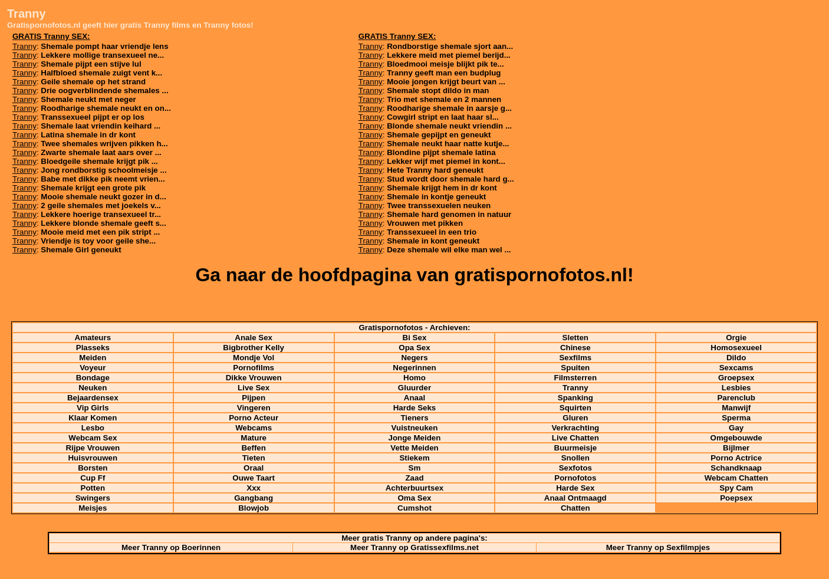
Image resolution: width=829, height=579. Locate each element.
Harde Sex (575, 487)
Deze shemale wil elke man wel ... (449, 249)
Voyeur (93, 367)
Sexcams (736, 367)
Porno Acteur (253, 417)
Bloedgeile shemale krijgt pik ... (99, 161)
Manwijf (736, 407)
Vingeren (254, 407)
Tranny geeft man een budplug (444, 72)
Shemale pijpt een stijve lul (91, 64)
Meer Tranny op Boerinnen (171, 547)
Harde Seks (414, 407)
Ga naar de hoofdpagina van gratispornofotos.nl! (414, 274)
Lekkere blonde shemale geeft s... (103, 223)
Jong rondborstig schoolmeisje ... (103, 170)
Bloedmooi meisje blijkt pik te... (445, 64)
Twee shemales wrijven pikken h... (104, 143)
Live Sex (253, 387)
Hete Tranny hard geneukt (435, 170)
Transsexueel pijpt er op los (92, 117)
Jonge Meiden (415, 437)
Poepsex (736, 498)
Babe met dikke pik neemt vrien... (103, 179)
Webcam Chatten (736, 477)
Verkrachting (575, 427)
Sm (415, 467)
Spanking (575, 397)
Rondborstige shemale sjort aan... (450, 46)
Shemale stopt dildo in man (438, 90)
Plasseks (93, 347)
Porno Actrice (736, 457)
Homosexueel (736, 347)
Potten (93, 487)
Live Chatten (575, 437)
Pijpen (253, 397)
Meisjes (92, 508)
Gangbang (253, 498)
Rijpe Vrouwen (92, 447)
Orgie (736, 337)
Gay (736, 427)
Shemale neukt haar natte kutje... (448, 143)
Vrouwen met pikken (425, 223)
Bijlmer (736, 447)
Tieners (414, 417)
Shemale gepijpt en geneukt (439, 134)
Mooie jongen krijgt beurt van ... (446, 81)
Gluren (575, 417)
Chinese (575, 347)
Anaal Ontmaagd (575, 498)
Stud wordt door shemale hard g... (450, 179)
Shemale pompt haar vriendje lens (104, 46)
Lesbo (92, 427)
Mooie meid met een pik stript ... (100, 232)
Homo (414, 377)
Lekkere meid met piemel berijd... (449, 55)
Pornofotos (575, 477)
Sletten (575, 337)
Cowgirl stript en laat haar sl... (443, 117)
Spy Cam (736, 487)
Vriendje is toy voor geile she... (98, 240)
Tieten (253, 457)
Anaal (414, 397)
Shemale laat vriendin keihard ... (100, 125)
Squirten (575, 407)
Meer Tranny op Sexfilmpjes (658, 547)
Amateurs (93, 337)
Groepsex (736, 377)
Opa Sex (414, 347)
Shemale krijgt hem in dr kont (442, 187)
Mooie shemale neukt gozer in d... (103, 196)
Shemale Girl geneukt (81, 249)
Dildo (736, 357)
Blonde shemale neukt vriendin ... (449, 125)
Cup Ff (92, 477)
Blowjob (253, 508)
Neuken (92, 387)
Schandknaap (736, 467)
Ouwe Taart (253, 477)
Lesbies (736, 387)
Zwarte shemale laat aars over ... (101, 152)
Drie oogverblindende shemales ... (104, 90)
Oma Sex (414, 498)
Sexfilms (575, 357)
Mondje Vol (253, 357)
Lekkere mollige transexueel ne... (102, 55)
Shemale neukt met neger (88, 99)
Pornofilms (253, 367)
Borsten (92, 467)
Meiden (92, 357)
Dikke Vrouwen (254, 377)
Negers (414, 357)
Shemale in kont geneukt (433, 240)
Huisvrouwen (92, 457)
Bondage (93, 377)
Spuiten (575, 367)
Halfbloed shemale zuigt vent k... (101, 72)
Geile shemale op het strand (93, 81)
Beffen (253, 447)
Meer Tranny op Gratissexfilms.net (414, 547)
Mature (254, 437)
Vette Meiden (414, 447)
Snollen (575, 457)
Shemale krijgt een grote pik (93, 187)
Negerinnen (414, 367)
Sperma (736, 417)
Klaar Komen (92, 417)
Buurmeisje (575, 447)
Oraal (254, 467)
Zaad (414, 477)
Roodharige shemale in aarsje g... (449, 108)
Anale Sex (253, 337)
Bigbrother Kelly (253, 347)
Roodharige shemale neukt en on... (106, 108)
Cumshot (414, 508)
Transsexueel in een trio (431, 232)
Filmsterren (575, 377)
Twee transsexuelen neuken (439, 205)
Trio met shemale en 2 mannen (444, 99)
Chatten (575, 508)
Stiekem (414, 457)
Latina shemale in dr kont (88, 134)
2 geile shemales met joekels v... (101, 205)
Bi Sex (415, 337)
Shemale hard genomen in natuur (449, 214)
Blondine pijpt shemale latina (441, 152)
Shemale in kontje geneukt (436, 196)
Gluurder (414, 387)
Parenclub (736, 397)
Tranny (575, 387)
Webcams (253, 427)
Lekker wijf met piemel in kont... (446, 161)
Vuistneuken (415, 427)
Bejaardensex (93, 397)
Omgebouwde (736, 437)
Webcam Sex (92, 437)
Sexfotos (575, 467)
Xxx (253, 487)
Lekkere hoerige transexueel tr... (101, 214)
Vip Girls (93, 407)
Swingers (92, 498)
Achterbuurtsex (415, 487)
